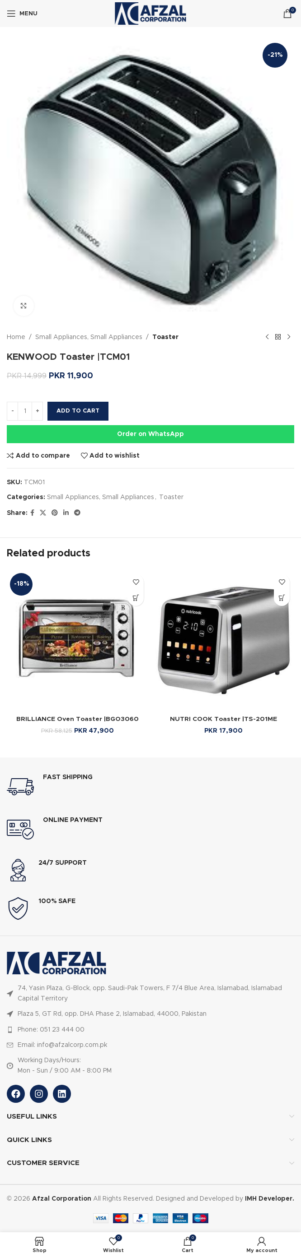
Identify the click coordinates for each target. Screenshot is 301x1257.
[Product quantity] (25, 411)
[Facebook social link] (32, 513)
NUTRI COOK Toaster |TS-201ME (223, 719)
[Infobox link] (150, 786)
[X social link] (43, 513)
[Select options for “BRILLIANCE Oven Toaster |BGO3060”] (136, 598)
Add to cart (77, 411)
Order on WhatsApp (150, 434)
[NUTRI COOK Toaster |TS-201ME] (223, 640)
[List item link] (150, 993)
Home (16, 337)
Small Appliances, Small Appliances (88, 337)
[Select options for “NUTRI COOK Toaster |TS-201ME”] (282, 598)
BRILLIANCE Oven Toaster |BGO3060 (77, 719)
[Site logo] (150, 13)
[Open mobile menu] (22, 14)
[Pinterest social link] (55, 513)
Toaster (165, 337)
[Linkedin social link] (66, 513)
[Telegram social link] (77, 513)
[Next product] (288, 337)
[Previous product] (267, 337)
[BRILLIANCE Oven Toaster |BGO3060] (77, 640)
